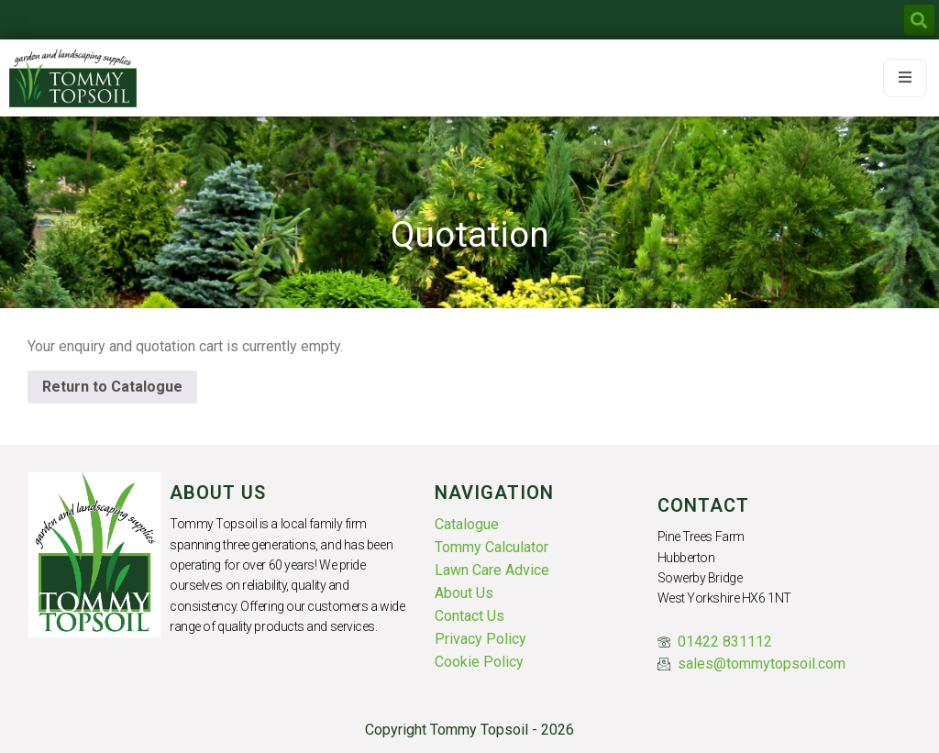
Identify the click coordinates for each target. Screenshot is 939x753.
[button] (919, 20)
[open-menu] (905, 78)
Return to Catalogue (112, 386)
